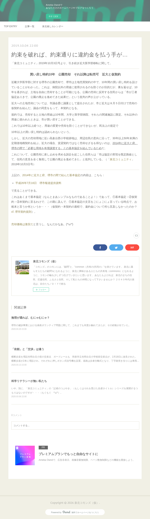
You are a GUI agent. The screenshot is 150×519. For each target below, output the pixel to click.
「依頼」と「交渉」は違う (27, 349)
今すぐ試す (53, 16)
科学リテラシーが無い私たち (29, 381)
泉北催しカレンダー (52, 26)
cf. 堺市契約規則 (21, 211)
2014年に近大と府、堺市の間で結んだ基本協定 (51, 175)
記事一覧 (29, 26)
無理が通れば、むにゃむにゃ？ (30, 317)
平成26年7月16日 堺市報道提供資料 (38, 183)
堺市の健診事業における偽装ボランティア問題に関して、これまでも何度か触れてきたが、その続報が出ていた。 (71, 325)
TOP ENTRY (10, 26)
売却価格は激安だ (22, 224)
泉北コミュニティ (121, 159)
